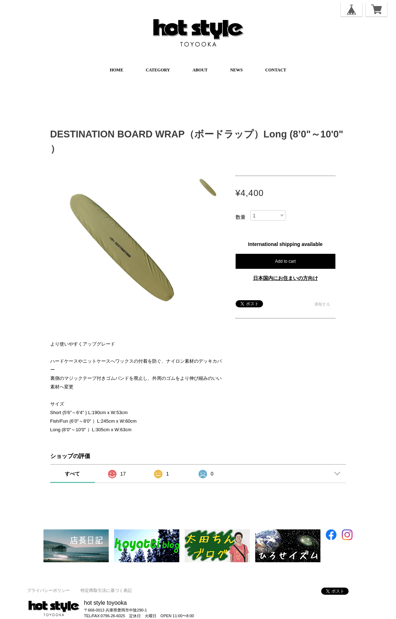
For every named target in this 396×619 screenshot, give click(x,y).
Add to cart (285, 261)
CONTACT (275, 69)
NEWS (236, 69)
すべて (72, 474)
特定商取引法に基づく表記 (106, 590)
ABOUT (200, 69)
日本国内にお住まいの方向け (285, 278)
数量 (241, 217)
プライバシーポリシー (48, 590)
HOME (116, 69)
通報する (322, 304)
